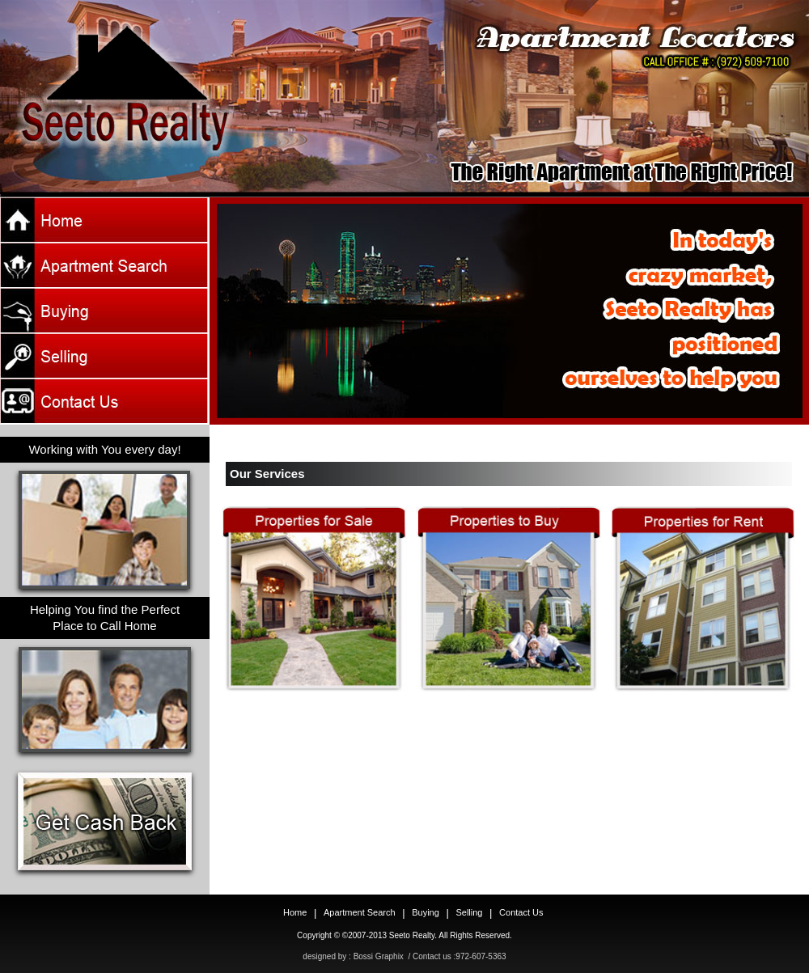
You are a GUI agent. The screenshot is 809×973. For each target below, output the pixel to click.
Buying (425, 912)
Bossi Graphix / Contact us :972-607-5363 (430, 956)
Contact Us (105, 401)
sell (105, 356)
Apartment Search (360, 912)
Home (105, 220)
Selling (468, 912)
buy (105, 310)
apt (105, 265)
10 (547, 443)
